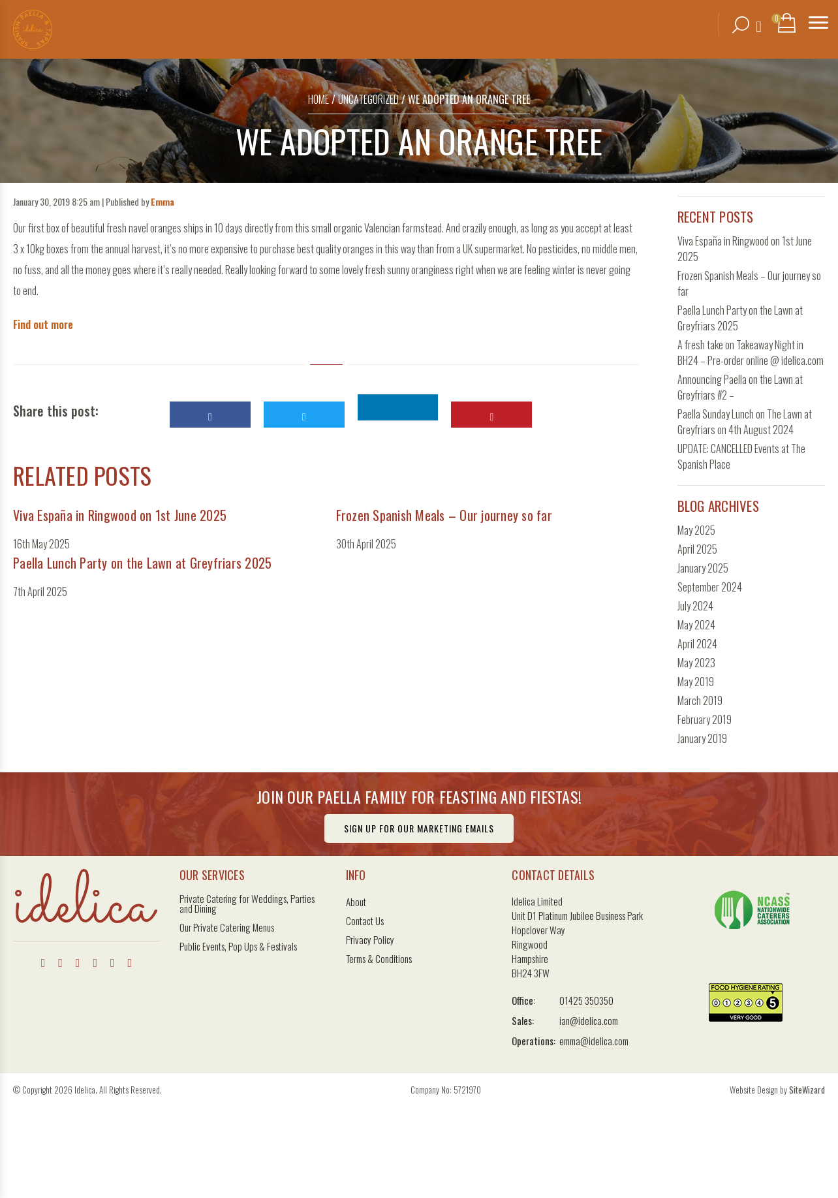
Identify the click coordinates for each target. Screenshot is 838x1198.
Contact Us (365, 921)
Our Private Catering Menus (226, 927)
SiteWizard (807, 1089)
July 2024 (695, 606)
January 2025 (702, 568)
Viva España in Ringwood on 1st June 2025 (119, 515)
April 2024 (697, 644)
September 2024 (709, 587)
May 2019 (695, 681)
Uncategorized (368, 99)
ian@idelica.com (588, 1020)
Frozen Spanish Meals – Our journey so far (444, 515)
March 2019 (699, 700)
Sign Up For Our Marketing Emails (419, 828)
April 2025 (697, 549)
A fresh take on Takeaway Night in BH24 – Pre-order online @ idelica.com (750, 352)
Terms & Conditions (379, 959)
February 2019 (704, 719)
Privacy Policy (370, 940)
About (356, 902)
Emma (162, 201)
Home (318, 99)
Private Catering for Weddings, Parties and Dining (247, 903)
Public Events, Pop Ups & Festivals (238, 946)
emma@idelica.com (593, 1040)
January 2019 (702, 738)
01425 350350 (586, 1000)
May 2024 (696, 625)
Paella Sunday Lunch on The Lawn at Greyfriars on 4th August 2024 (744, 421)
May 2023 (696, 662)
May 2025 (696, 530)
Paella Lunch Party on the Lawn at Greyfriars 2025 (142, 563)
